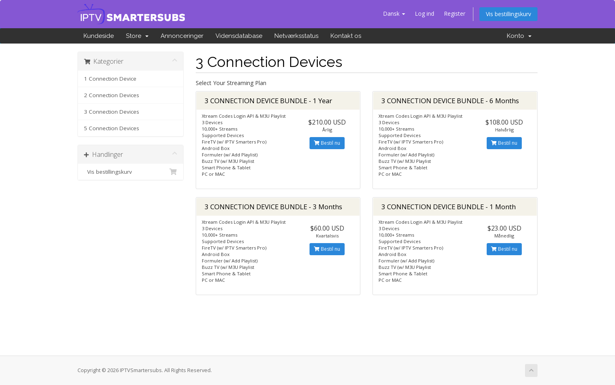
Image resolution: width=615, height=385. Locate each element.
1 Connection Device (110, 78)
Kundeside (99, 36)
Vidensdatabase (238, 36)
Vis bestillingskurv (508, 14)
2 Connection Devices (111, 95)
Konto (519, 36)
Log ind (424, 13)
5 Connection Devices (111, 128)
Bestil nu (327, 142)
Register (454, 13)
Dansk (394, 13)
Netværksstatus (296, 36)
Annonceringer (182, 36)
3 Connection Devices (111, 111)
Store (137, 36)
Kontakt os (346, 36)
